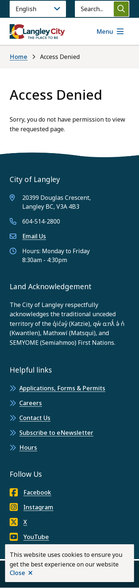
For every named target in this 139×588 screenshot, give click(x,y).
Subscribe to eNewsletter (56, 433)
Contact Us (34, 418)
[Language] (38, 9)
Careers (30, 403)
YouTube (29, 537)
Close (17, 572)
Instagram (31, 507)
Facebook (30, 492)
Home (18, 57)
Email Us (34, 236)
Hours (28, 447)
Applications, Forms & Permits (62, 388)
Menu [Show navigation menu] (104, 31)
